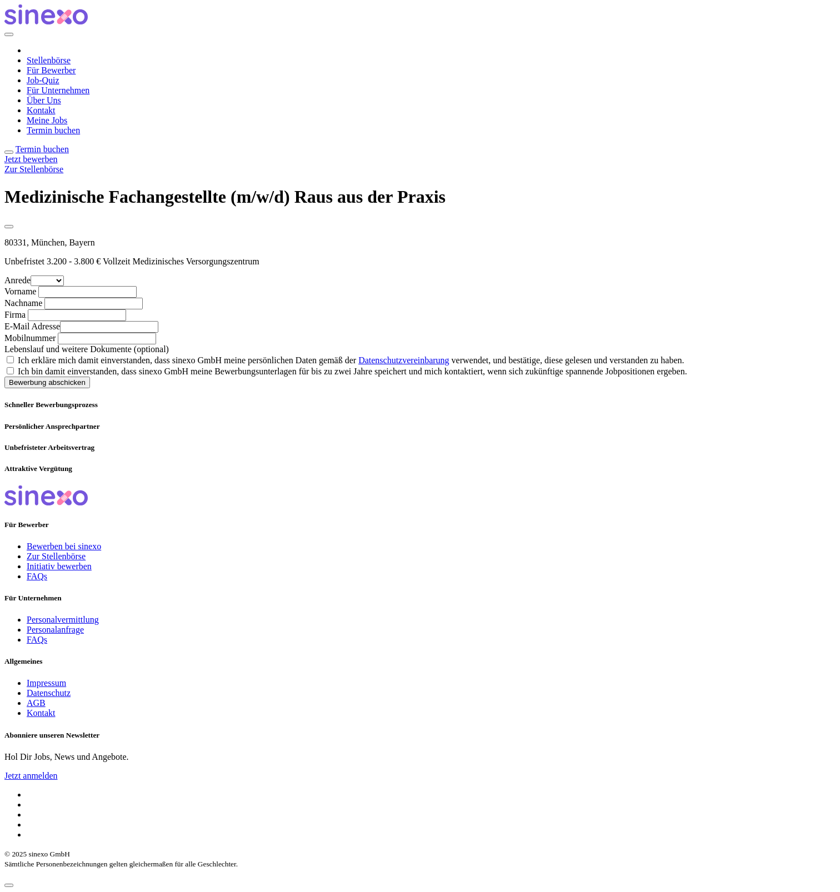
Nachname (23, 303)
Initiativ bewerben (59, 566)
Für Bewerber (51, 70)
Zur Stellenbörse (33, 169)
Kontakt (41, 110)
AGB (36, 703)
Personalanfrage (55, 629)
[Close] (8, 34)
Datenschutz (49, 693)
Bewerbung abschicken (47, 382)
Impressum (46, 683)
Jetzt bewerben (31, 159)
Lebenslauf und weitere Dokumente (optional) (86, 349)
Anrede (17, 280)
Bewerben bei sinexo (64, 546)
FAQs (37, 576)
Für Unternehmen (58, 90)
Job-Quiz (43, 80)
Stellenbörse (49, 60)
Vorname (20, 291)
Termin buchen (53, 130)
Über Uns (44, 100)
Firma (15, 314)
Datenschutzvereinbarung (403, 360)
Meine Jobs (47, 120)
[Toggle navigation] (8, 152)
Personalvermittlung (63, 619)
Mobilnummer (30, 338)
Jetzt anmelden (31, 775)
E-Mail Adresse (32, 326)
